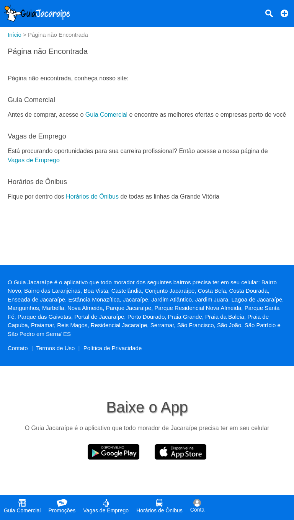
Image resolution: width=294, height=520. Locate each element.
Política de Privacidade (112, 348)
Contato (18, 348)
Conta (197, 506)
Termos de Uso (55, 348)
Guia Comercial (106, 114)
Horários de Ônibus (92, 196)
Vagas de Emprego (34, 160)
